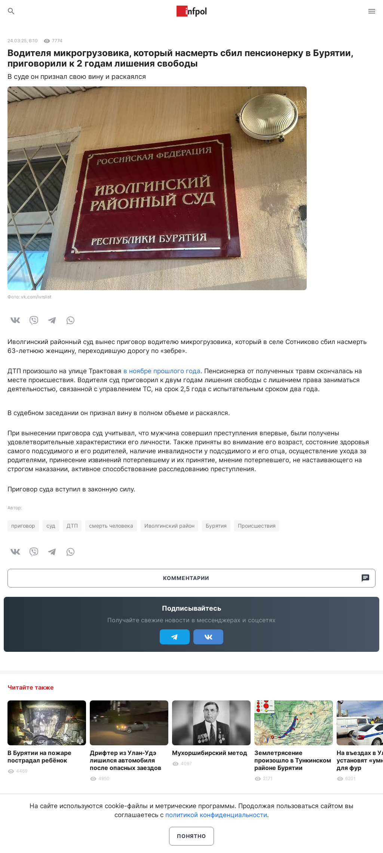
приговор (23, 525)
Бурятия (216, 525)
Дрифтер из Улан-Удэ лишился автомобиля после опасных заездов (125, 760)
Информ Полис (191, 11)
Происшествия (257, 525)
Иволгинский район (169, 525)
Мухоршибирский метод (209, 753)
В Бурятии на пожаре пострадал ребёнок (39, 756)
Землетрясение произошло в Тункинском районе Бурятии (292, 760)
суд (50, 525)
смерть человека (111, 525)
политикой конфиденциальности (216, 815)
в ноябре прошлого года (161, 371)
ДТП (72, 525)
